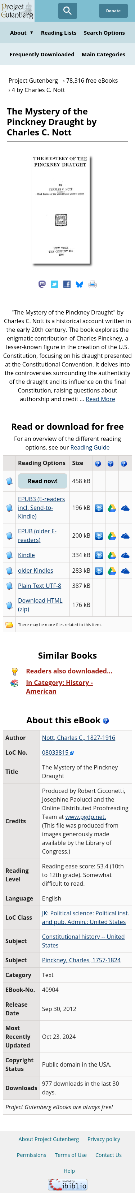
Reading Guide (90, 447)
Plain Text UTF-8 (39, 586)
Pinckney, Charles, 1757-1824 (81, 960)
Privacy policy (103, 1139)
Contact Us (108, 1154)
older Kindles (35, 570)
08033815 (58, 752)
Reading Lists (59, 32)
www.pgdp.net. (86, 817)
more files (54, 624)
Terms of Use (71, 1154)
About (22, 32)
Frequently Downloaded (42, 54)
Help (69, 1170)
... (97, 399)
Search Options (104, 32)
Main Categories (104, 54)
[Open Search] (67, 11)
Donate (113, 10)
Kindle (26, 555)
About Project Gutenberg (48, 1139)
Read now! (43, 481)
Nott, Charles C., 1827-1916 (78, 738)
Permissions (31, 1154)
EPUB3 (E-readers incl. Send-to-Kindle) (41, 507)
